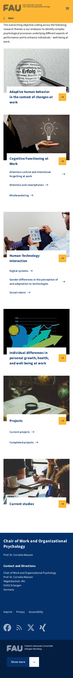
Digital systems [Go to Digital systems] (19, 271)
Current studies (35, 504)
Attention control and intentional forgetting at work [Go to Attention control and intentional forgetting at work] (30, 174)
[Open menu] (67, 8)
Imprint (7, 612)
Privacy (20, 612)
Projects (35, 421)
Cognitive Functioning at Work (35, 161)
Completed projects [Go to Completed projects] (22, 442)
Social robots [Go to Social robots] (18, 292)
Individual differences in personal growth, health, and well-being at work (35, 358)
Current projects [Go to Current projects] (20, 432)
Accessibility (36, 612)
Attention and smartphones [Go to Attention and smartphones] (27, 185)
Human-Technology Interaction (35, 258)
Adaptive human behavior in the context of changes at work (35, 97)
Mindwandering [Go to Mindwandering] (19, 195)
